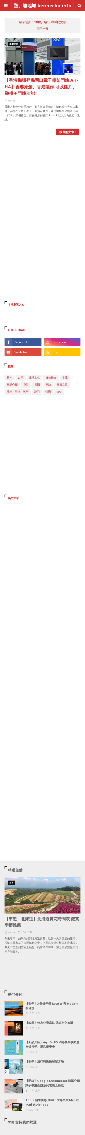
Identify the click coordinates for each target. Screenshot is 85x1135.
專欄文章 (62, 384)
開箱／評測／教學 (18, 391)
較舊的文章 (66, 132)
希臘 (65, 377)
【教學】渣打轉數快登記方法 (44, 1061)
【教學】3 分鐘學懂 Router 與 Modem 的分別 (51, 1005)
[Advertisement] (42, 184)
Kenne (12, 101)
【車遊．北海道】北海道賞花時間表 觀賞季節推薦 (42, 922)
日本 (9, 377)
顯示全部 (43, 29)
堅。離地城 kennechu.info (42, 5)
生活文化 (34, 377)
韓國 (48, 391)
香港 (26, 384)
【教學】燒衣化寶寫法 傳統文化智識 (49, 1023)
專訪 (48, 384)
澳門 (37, 391)
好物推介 (51, 377)
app (59, 391)
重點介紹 (12, 384)
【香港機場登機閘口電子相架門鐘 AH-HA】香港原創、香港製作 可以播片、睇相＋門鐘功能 (41, 86)
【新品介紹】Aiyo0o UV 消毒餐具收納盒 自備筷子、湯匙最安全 (52, 1044)
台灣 (20, 377)
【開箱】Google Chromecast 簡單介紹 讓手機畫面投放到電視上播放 (52, 1083)
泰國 (37, 384)
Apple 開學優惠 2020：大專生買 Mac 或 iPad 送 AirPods (52, 1102)
